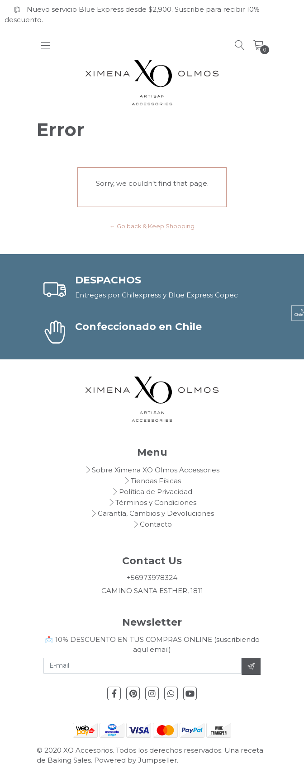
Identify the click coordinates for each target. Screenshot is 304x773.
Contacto (156, 524)
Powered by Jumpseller (135, 760)
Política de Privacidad (155, 491)
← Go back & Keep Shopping (152, 226)
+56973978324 (152, 577)
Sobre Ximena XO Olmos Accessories (155, 470)
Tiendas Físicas (156, 480)
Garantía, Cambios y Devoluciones (156, 513)
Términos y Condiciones (155, 502)
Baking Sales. (71, 760)
